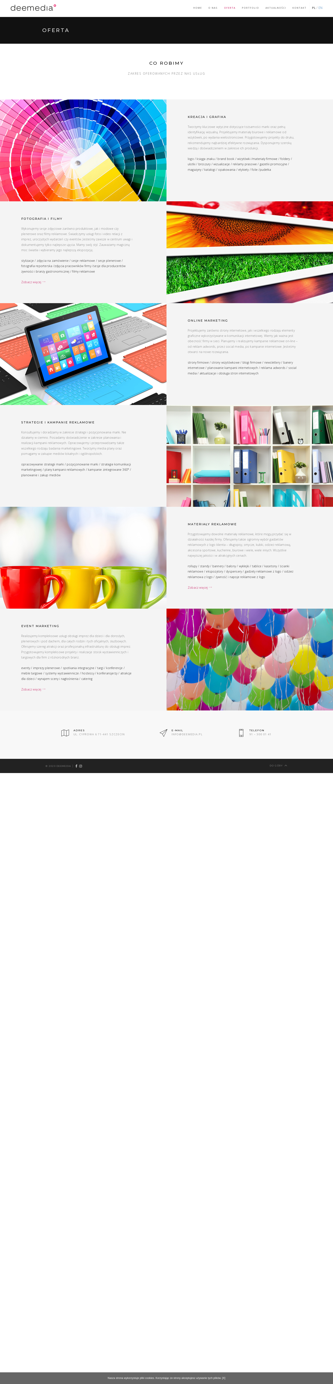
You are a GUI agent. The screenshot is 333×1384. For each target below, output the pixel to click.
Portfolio (250, 7)
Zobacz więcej (33, 282)
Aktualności (275, 7)
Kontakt (299, 7)
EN (320, 8)
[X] (223, 1378)
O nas (213, 7)
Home (197, 7)
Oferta (230, 7)
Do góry (279, 765)
